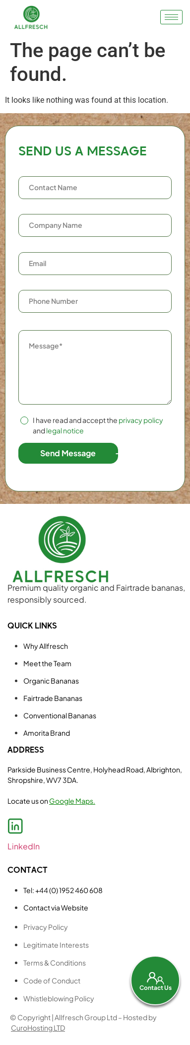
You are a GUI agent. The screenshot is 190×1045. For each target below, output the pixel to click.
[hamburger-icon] (171, 17)
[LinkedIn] (15, 826)
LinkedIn (23, 846)
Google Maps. (72, 800)
